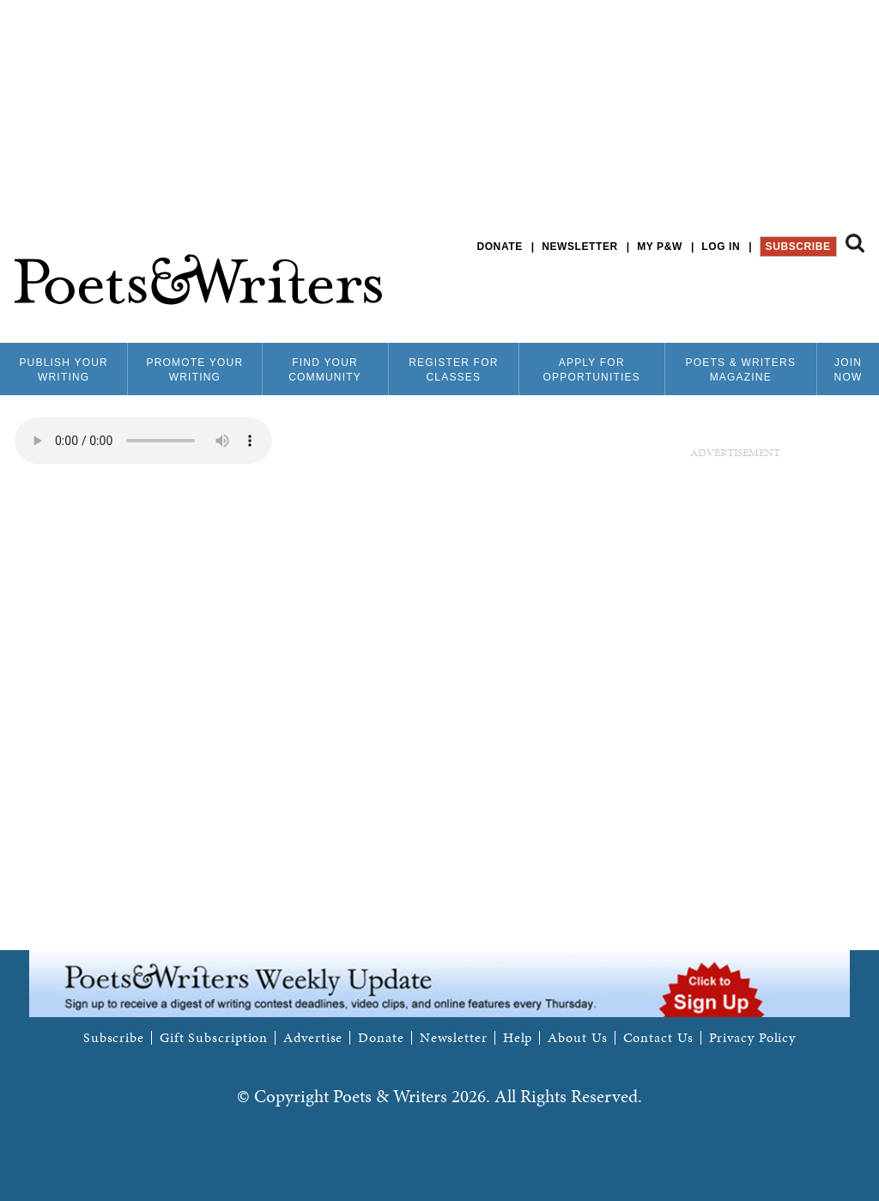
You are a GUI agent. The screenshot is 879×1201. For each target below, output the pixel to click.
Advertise (313, 1038)
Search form (855, 243)
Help (518, 1038)
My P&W (659, 247)
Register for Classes (453, 370)
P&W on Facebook (794, 291)
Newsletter (580, 247)
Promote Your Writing (194, 370)
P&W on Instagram (852, 291)
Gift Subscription (214, 1038)
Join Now (848, 370)
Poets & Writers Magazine (740, 370)
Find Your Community (324, 370)
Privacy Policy (753, 1038)
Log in (720, 247)
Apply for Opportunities (591, 370)
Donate (499, 247)
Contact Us (658, 1038)
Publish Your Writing (63, 370)
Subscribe (798, 247)
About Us (577, 1038)
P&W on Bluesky (823, 291)
